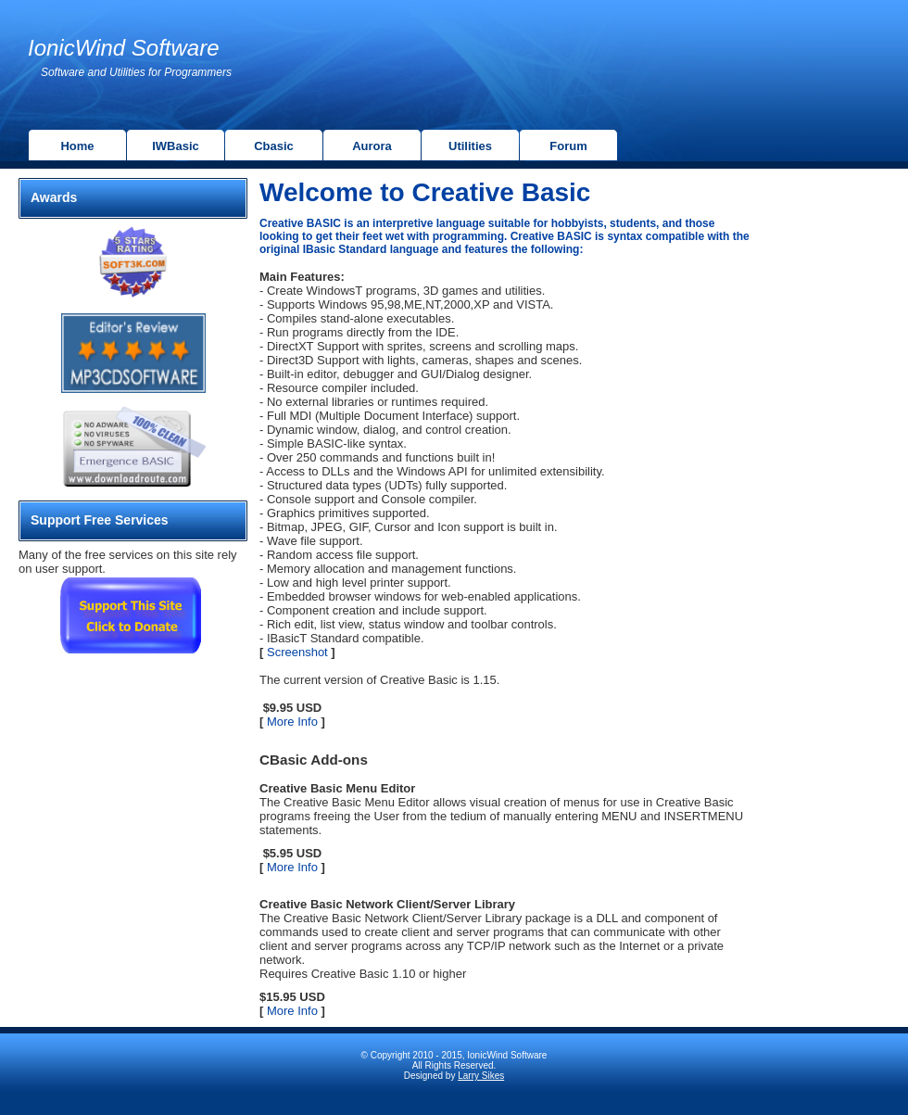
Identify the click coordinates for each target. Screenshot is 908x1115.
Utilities (470, 146)
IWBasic (175, 146)
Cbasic (274, 146)
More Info (290, 722)
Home (77, 146)
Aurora (372, 146)
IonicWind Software (124, 47)
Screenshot (295, 652)
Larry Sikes (481, 1076)
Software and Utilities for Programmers (136, 72)
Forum (567, 146)
